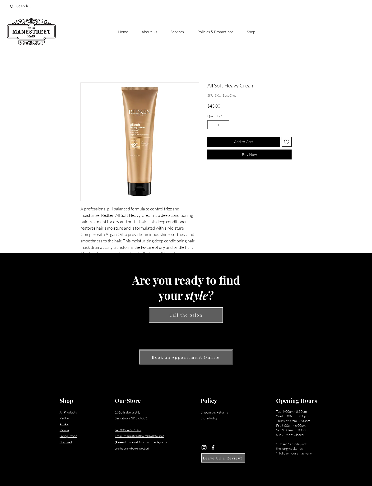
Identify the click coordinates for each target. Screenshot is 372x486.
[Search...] (58, 6)
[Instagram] (204, 447)
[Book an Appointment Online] (186, 357)
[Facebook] (213, 447)
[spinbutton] (218, 125)
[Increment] (225, 125)
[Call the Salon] (186, 315)
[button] (361, 22)
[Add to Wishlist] (287, 142)
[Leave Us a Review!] (223, 458)
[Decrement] (211, 125)
